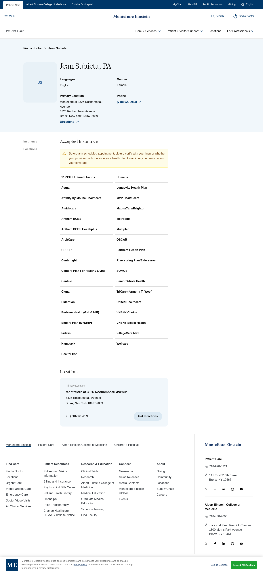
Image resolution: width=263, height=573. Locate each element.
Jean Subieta (57, 48)
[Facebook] (215, 489)
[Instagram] (232, 489)
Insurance (30, 141)
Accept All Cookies (244, 567)
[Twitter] (206, 489)
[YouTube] (241, 489)
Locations (30, 149)
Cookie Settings (219, 567)
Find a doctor (32, 48)
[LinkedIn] (223, 489)
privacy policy (80, 566)
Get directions (148, 416)
